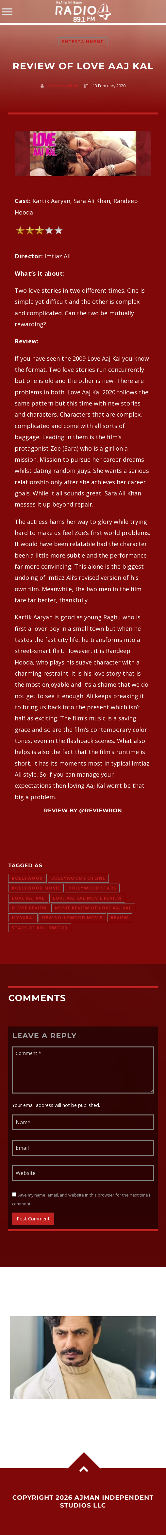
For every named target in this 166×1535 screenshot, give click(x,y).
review (119, 918)
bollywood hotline (78, 878)
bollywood (27, 878)
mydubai (23, 918)
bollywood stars (92, 888)
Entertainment (83, 41)
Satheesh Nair (63, 86)
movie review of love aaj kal (93, 908)
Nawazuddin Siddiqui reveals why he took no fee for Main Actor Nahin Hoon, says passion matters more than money (81, 1416)
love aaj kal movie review (87, 898)
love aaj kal (28, 898)
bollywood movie (36, 888)
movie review (29, 908)
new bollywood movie (72, 918)
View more (83, 1358)
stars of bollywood (40, 928)
